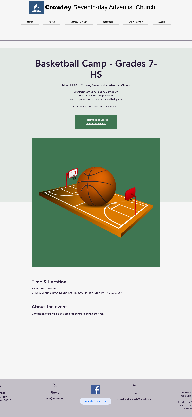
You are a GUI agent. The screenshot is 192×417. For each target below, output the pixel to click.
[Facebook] (95, 389)
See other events (96, 123)
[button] (52, 22)
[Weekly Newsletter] (95, 401)
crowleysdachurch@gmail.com (134, 399)
